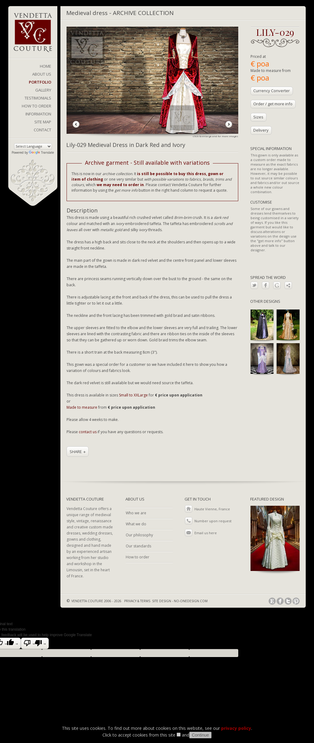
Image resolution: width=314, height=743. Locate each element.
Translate (41, 152)
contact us (88, 431)
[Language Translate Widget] (33, 146)
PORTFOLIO (40, 82)
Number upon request (213, 521)
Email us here (205, 533)
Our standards (138, 546)
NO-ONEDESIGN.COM (191, 601)
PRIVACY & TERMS (137, 601)
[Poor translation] (35, 643)
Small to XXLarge (133, 395)
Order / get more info (273, 104)
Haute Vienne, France (212, 509)
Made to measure (82, 407)
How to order (137, 557)
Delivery (261, 130)
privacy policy (236, 728)
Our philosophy (139, 535)
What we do (136, 524)
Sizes (258, 117)
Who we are (136, 513)
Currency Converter (271, 90)
